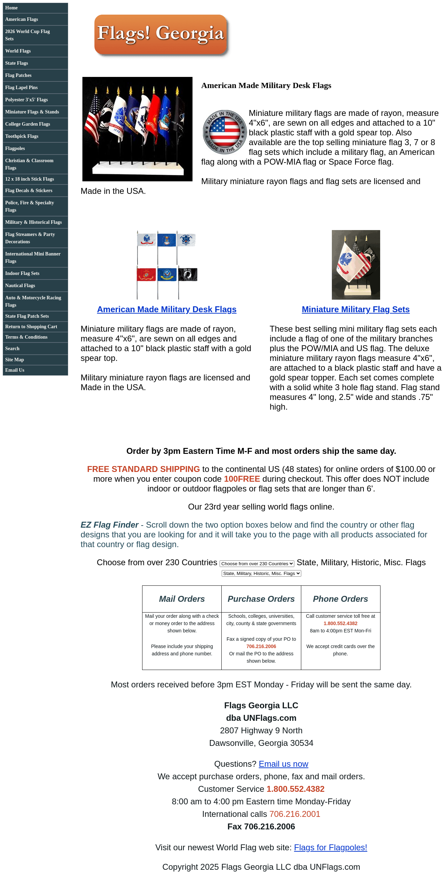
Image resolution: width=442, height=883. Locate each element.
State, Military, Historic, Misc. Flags (361, 562)
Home (11, 7)
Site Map (14, 359)
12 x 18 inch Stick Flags (29, 179)
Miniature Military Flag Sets (356, 309)
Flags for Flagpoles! (330, 847)
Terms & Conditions (26, 337)
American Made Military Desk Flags (166, 309)
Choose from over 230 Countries (157, 562)
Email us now (284, 763)
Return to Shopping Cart (31, 326)
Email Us (14, 370)
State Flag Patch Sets (27, 316)
